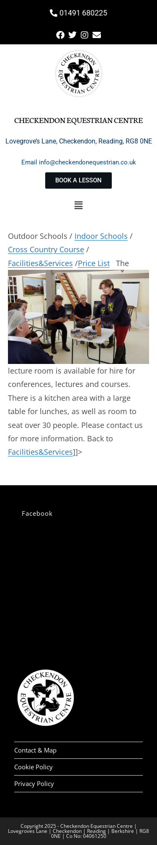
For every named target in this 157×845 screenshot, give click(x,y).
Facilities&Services (40, 263)
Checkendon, (78, 141)
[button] (78, 205)
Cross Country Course (46, 249)
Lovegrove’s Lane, (32, 141)
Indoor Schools (101, 236)
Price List (94, 263)
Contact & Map (35, 750)
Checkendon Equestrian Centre (78, 119)
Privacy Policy (34, 783)
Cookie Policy (33, 767)
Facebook (37, 513)
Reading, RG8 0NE (125, 141)
